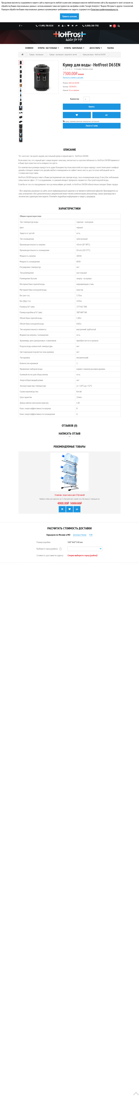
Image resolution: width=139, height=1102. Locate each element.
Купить (92, 106)
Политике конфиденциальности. (104, 9)
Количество (74, 99)
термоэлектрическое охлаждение (80, 121)
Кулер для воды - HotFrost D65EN (94, 54)
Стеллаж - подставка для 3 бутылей (70, 495)
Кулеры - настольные (47, 48)
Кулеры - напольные (73, 48)
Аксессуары (95, 48)
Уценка (110, 48)
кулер (67, 121)
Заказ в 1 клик (92, 125)
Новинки (29, 48)
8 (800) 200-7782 (90, 25)
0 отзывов (77, 69)
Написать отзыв (87, 69)
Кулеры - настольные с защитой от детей (63, 54)
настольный (95, 121)
